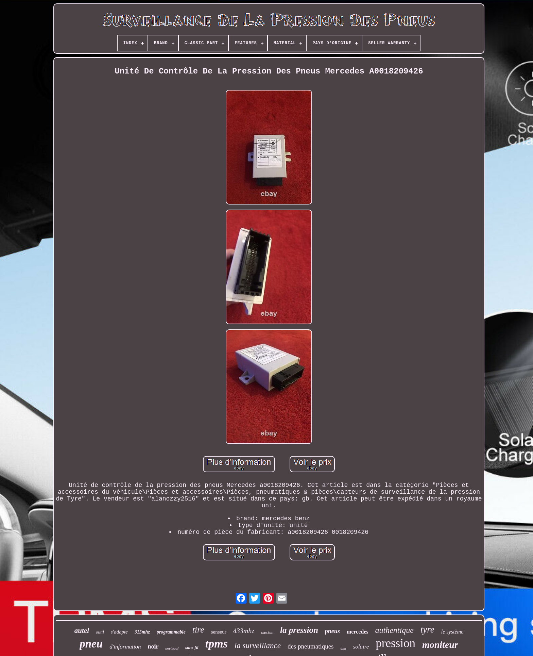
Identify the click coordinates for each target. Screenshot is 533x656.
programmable (171, 632)
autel (81, 630)
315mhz (142, 632)
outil (100, 632)
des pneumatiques (311, 646)
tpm (343, 648)
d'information (125, 646)
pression (395, 643)
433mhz (243, 631)
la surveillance (258, 645)
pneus (332, 631)
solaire (361, 646)
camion (267, 633)
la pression (299, 630)
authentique (394, 630)
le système (452, 632)
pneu (91, 644)
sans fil (192, 647)
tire (198, 630)
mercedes (357, 632)
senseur (218, 632)
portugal (172, 648)
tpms (216, 643)
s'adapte (119, 632)
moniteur (440, 644)
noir (153, 646)
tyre (427, 629)
